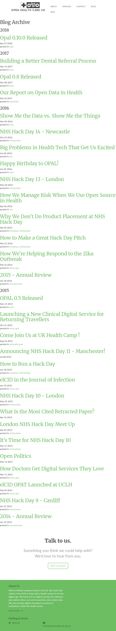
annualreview (15, 283)
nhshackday (15, 140)
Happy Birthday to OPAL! (29, 163)
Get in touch (58, 565)
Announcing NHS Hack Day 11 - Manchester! (52, 351)
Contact (81, 6)
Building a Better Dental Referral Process (48, 61)
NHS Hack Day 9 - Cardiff (30, 500)
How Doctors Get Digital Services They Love (52, 469)
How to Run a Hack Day (27, 364)
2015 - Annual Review (26, 275)
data (11, 124)
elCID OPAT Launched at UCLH (36, 485)
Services (66, 6)
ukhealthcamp (16, 344)
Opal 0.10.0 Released (23, 38)
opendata (14, 101)
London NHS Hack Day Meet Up (37, 424)
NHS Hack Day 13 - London (32, 179)
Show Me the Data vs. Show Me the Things (50, 116)
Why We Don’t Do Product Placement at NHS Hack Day (52, 219)
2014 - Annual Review (26, 516)
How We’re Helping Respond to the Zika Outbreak (47, 256)
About (53, 6)
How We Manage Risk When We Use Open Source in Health (58, 198)
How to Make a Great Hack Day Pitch (43, 238)
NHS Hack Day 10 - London (32, 396)
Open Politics (15, 456)
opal (11, 46)
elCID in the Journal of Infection (37, 380)
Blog (93, 6)
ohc (11, 156)
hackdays (13, 230)
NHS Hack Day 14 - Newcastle (35, 132)
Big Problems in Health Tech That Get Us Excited (57, 147)
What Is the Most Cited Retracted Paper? (47, 412)
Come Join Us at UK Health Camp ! (40, 335)
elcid (11, 268)
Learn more (16, 610)
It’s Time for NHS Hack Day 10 (35, 440)
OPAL (52, 12)
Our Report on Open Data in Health (41, 92)
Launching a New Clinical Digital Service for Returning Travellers (52, 317)
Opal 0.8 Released (20, 77)
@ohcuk (14, 622)
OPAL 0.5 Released (21, 298)
